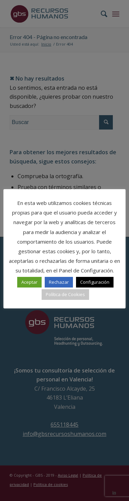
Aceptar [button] (29, 282)
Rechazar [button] (59, 282)
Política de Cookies (65, 294)
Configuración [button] (94, 282)
